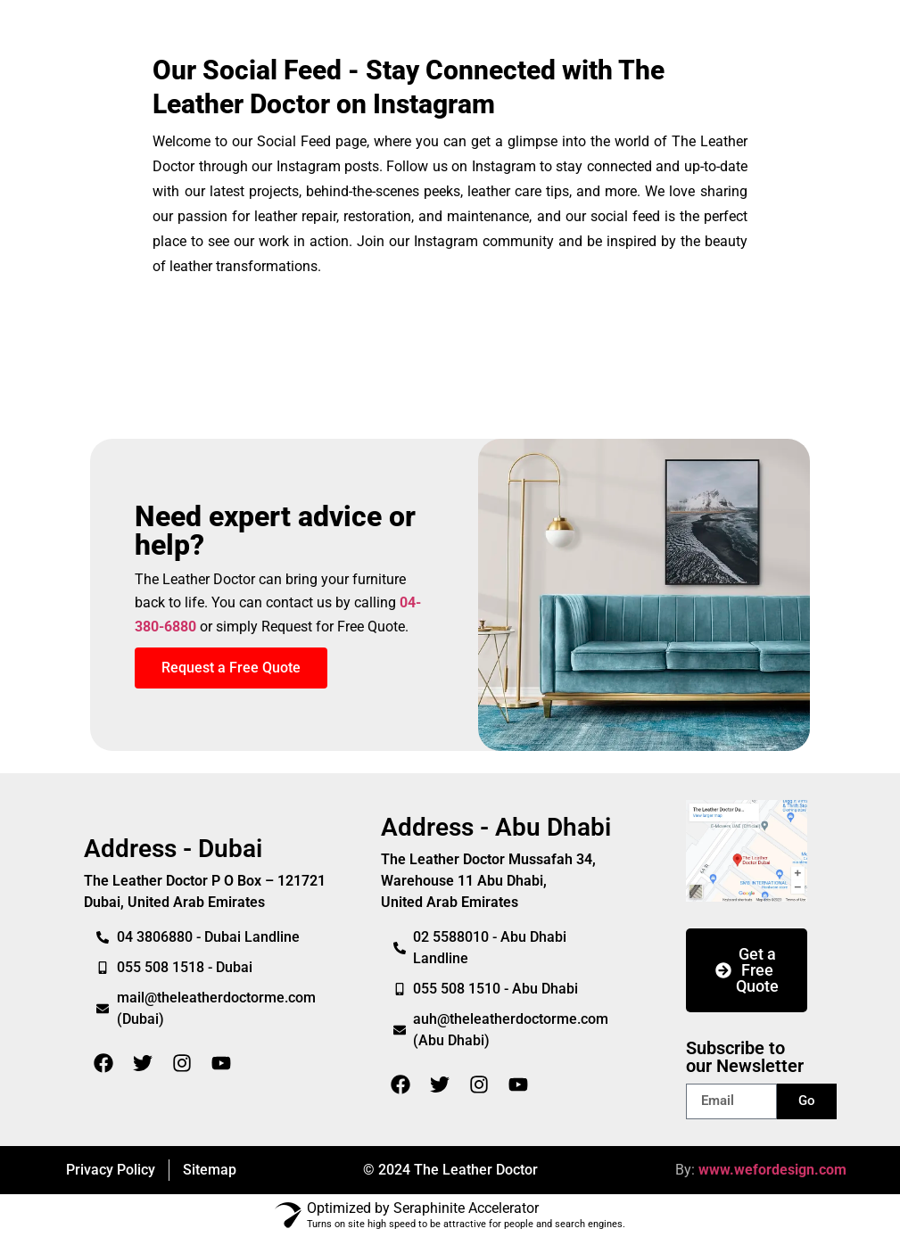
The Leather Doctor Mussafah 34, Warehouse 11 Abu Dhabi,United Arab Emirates (488, 881)
